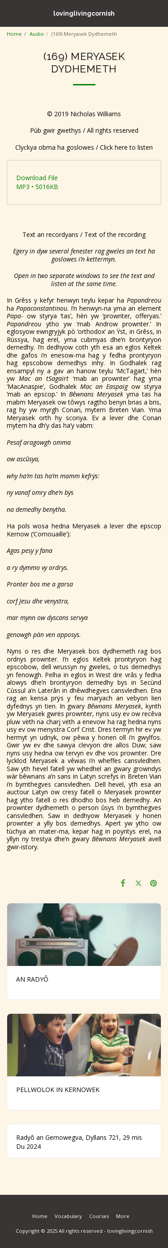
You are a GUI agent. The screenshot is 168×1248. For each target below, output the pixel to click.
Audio (37, 33)
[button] (9, 13)
